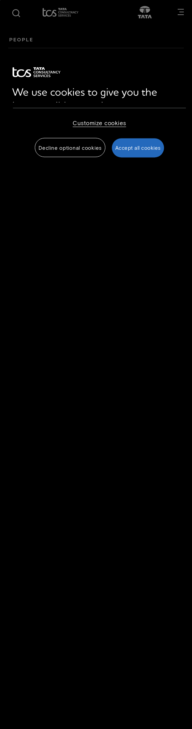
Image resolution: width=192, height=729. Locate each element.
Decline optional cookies (70, 148)
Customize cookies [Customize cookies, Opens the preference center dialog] (99, 123)
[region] (96, 113)
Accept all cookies (138, 148)
